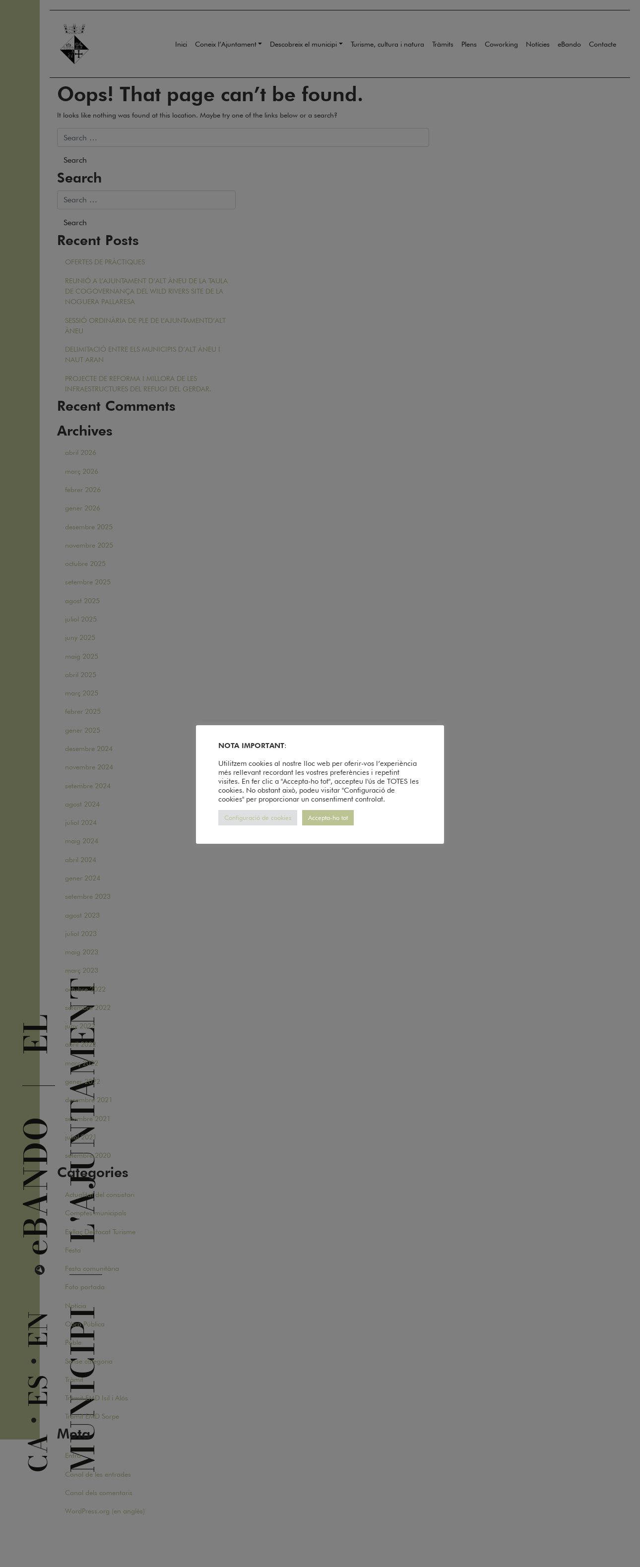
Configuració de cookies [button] (257, 817)
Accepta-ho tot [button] (328, 817)
